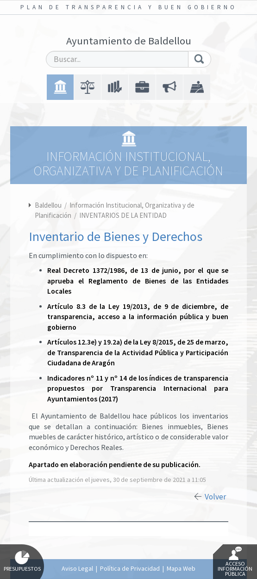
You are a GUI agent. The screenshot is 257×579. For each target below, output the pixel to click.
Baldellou (48, 205)
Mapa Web (181, 568)
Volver (215, 497)
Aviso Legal (77, 568)
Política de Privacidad (130, 568)
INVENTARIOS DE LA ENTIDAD (123, 215)
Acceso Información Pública (235, 562)
